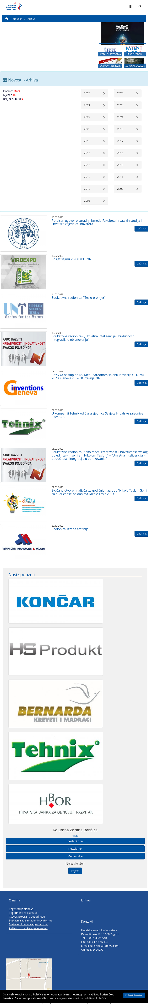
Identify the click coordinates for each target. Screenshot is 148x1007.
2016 (87, 153)
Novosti (18, 19)
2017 (120, 141)
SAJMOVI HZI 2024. (110, 65)
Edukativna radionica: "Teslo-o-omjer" (79, 297)
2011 (120, 177)
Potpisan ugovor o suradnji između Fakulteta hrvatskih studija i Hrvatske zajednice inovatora (97, 222)
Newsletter (75, 848)
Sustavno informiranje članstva (28, 924)
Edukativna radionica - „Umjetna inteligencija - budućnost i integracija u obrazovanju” (93, 338)
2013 (120, 165)
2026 (87, 93)
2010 (87, 188)
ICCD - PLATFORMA (110, 54)
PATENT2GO (135, 54)
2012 (87, 177)
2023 (120, 105)
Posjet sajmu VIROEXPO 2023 (72, 259)
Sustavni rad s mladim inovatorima (30, 920)
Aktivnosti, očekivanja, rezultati (28, 928)
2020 (87, 129)
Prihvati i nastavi (134, 995)
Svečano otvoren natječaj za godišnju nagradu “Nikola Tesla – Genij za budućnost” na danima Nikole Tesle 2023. (99, 492)
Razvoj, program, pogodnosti (27, 916)
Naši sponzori (21, 574)
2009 (120, 188)
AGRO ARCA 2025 (135, 65)
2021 (120, 117)
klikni (75, 836)
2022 (87, 117)
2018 (87, 141)
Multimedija (75, 856)
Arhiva (31, 19)
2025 (120, 93)
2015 (120, 153)
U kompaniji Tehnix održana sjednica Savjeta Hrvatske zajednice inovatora (97, 415)
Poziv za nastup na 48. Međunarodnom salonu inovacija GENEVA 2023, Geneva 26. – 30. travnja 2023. (98, 376)
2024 (87, 105)
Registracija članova (21, 909)
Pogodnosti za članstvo (23, 913)
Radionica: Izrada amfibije (70, 529)
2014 (87, 165)
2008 (87, 200)
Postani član (75, 841)
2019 (120, 129)
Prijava (75, 871)
